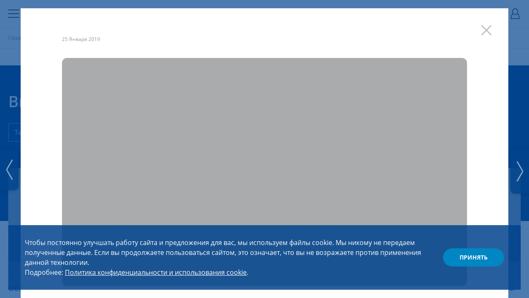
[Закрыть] (490, 26)
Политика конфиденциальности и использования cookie (156, 272)
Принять (474, 257)
